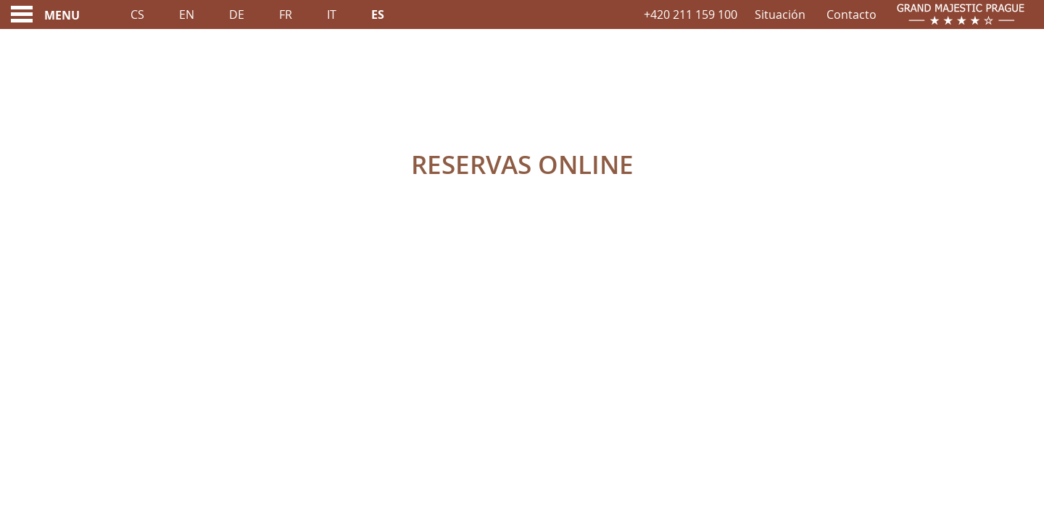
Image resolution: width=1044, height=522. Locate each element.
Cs (137, 14)
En (186, 14)
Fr (285, 14)
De (236, 14)
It (331, 14)
